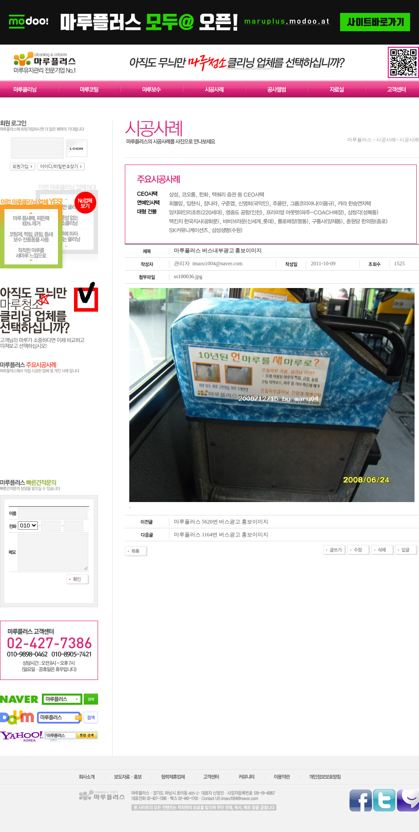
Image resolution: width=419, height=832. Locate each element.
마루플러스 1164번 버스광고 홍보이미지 (221, 534)
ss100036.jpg (188, 276)
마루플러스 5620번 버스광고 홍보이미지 (221, 522)
